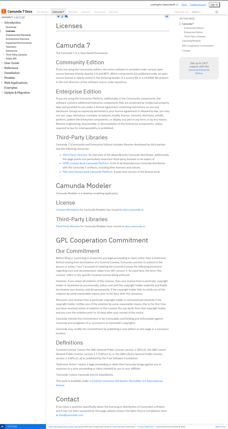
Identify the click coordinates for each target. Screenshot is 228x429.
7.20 (16, 17)
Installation (12, 73)
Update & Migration (17, 92)
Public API (11, 58)
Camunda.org (181, 11)
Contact (186, 50)
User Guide (11, 63)
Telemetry (11, 46)
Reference (11, 68)
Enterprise (99, 11)
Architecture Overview (17, 38)
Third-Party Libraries (16, 54)
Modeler (9, 78)
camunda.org (54, 426)
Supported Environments (19, 42)
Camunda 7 (58, 11)
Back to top (220, 426)
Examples (10, 88)
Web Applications (15, 83)
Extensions (11, 50)
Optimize (72, 11)
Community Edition (194, 27)
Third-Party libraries (68, 226)
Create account (198, 4)
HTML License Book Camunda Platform (86, 163)
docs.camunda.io (133, 209)
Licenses (10, 31)
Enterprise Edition (193, 32)
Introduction (12, 22)
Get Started (43, 11)
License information (67, 209)
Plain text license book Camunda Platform (87, 171)
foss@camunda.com (71, 415)
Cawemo (85, 11)
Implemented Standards (18, 35)
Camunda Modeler (191, 40)
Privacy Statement (146, 426)
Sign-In (214, 4)
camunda (116, 426)
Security (113, 11)
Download (11, 27)
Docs (184, 4)
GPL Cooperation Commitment (198, 45)
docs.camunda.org (72, 426)
